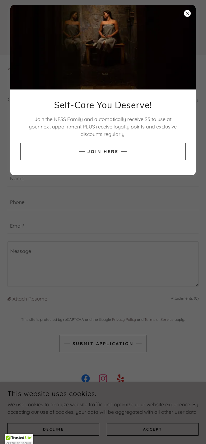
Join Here (103, 151)
